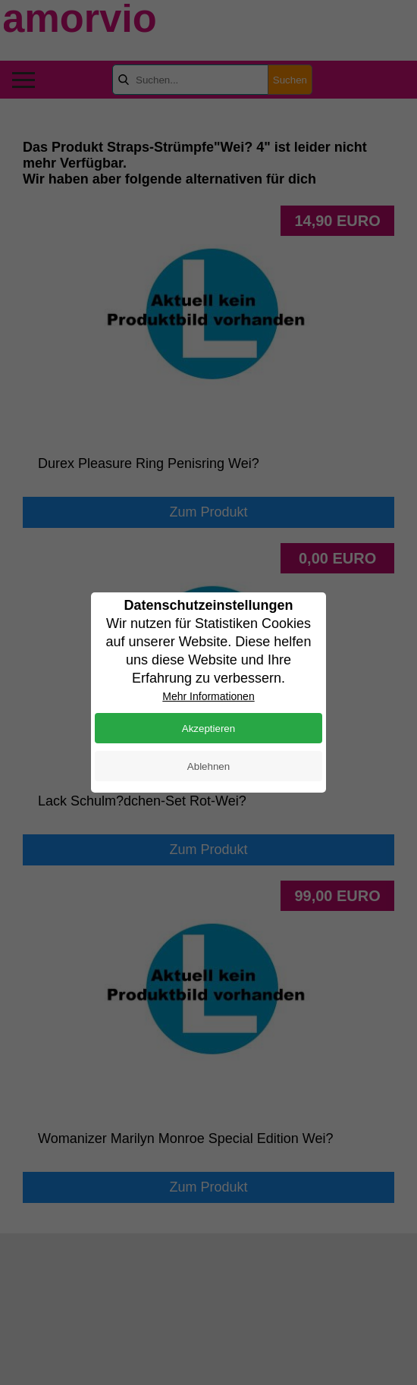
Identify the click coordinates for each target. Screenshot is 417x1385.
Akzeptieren (208, 728)
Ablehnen (208, 766)
